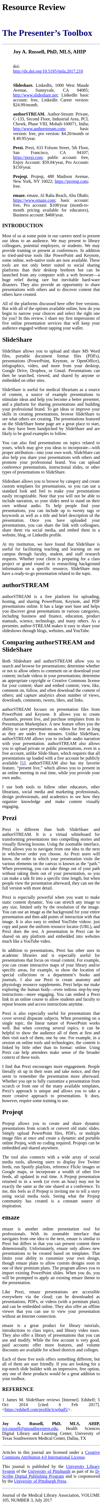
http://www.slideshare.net (35, 95)
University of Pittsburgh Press (40, 1481)
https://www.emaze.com (34, 200)
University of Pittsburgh (49, 1471)
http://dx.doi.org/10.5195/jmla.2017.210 (48, 71)
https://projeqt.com (71, 181)
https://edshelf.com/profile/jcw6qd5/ (36, 1409)
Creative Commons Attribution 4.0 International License (51, 1455)
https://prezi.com (27, 157)
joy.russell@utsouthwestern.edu (30, 1428)
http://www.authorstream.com (39, 128)
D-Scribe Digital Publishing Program (51, 1474)
